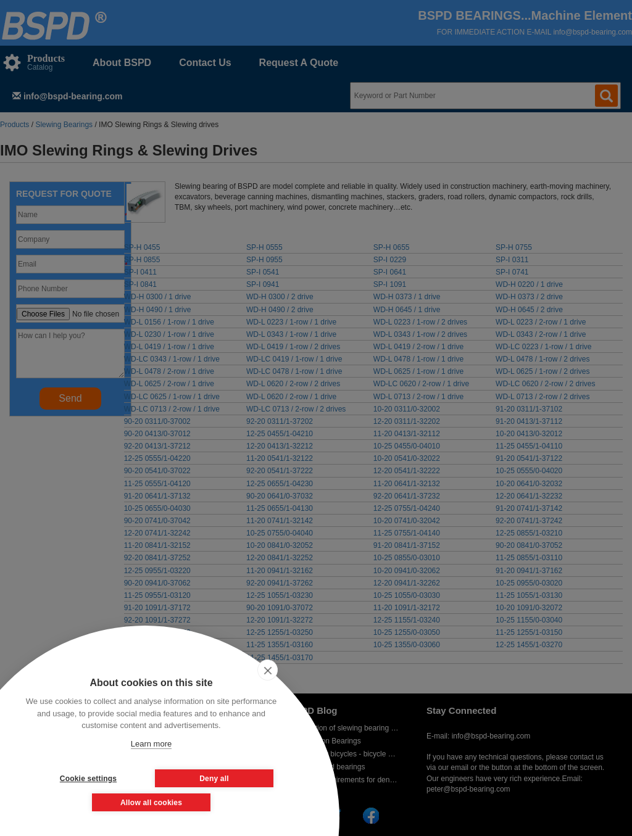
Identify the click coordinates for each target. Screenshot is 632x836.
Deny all (214, 778)
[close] (267, 670)
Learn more (151, 743)
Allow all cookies (151, 802)
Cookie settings (88, 778)
